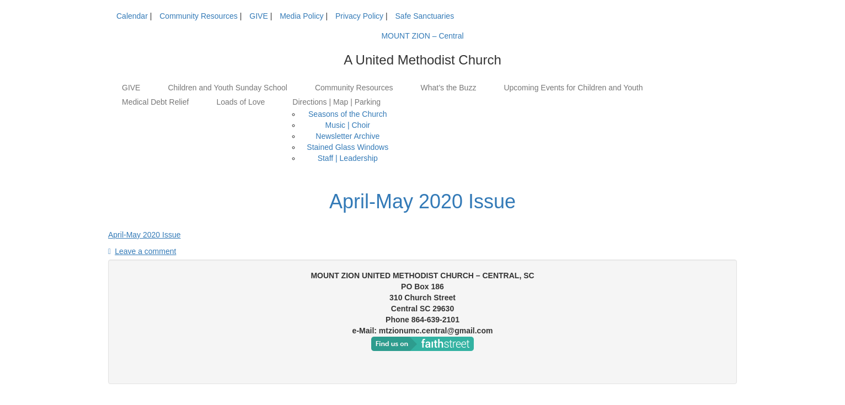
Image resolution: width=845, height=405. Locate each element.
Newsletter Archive (347, 136)
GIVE (258, 16)
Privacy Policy (359, 16)
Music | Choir (347, 125)
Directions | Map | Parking (336, 102)
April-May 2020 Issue (422, 201)
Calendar (132, 16)
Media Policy (301, 16)
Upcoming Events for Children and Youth (573, 87)
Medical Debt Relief (155, 102)
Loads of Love (240, 102)
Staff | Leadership (348, 158)
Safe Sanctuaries (424, 16)
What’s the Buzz (448, 87)
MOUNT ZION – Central (422, 35)
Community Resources (198, 16)
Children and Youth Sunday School (227, 87)
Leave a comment (145, 251)
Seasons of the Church (347, 114)
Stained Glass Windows (347, 147)
